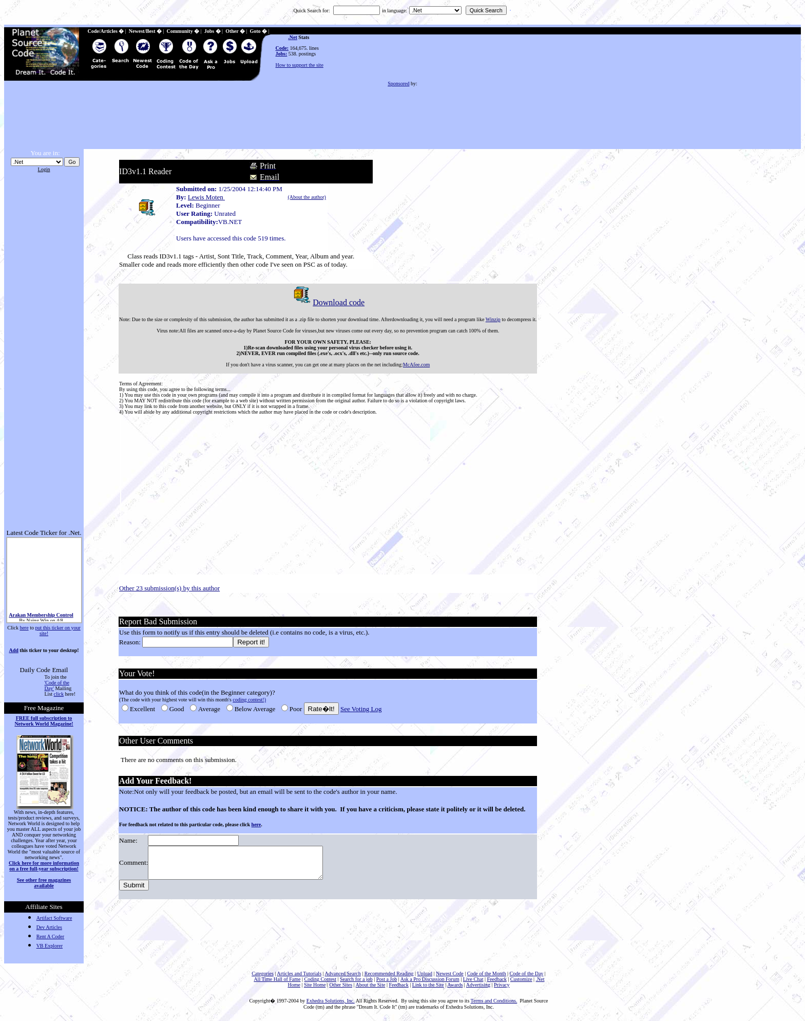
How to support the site (299, 65)
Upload (424, 973)
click (59, 694)
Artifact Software (54, 918)
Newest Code (450, 973)
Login (44, 169)
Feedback (496, 979)
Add (13, 650)
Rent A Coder (50, 936)
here (24, 627)
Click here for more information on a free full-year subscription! (44, 865)
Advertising (478, 985)
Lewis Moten (205, 197)
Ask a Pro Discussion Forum (429, 979)
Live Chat (473, 979)
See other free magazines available (44, 882)
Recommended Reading (389, 973)
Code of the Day (527, 973)
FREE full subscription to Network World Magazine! (43, 721)
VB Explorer (49, 946)
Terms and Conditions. (494, 1001)
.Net (292, 37)
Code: (282, 48)
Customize (521, 979)
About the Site (371, 985)
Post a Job (386, 979)
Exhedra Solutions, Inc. (330, 1001)
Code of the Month (486, 973)
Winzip (491, 319)
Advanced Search (342, 973)
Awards (455, 985)
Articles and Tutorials (299, 973)
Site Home (315, 985)
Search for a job (356, 979)
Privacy (502, 985)
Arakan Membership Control (41, 617)
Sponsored (398, 83)
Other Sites (340, 985)
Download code (326, 302)
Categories (263, 973)
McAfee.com (415, 364)
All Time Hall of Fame (277, 979)
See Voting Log (359, 709)
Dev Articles (49, 927)
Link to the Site (428, 985)
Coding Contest (320, 979)
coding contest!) (248, 699)
